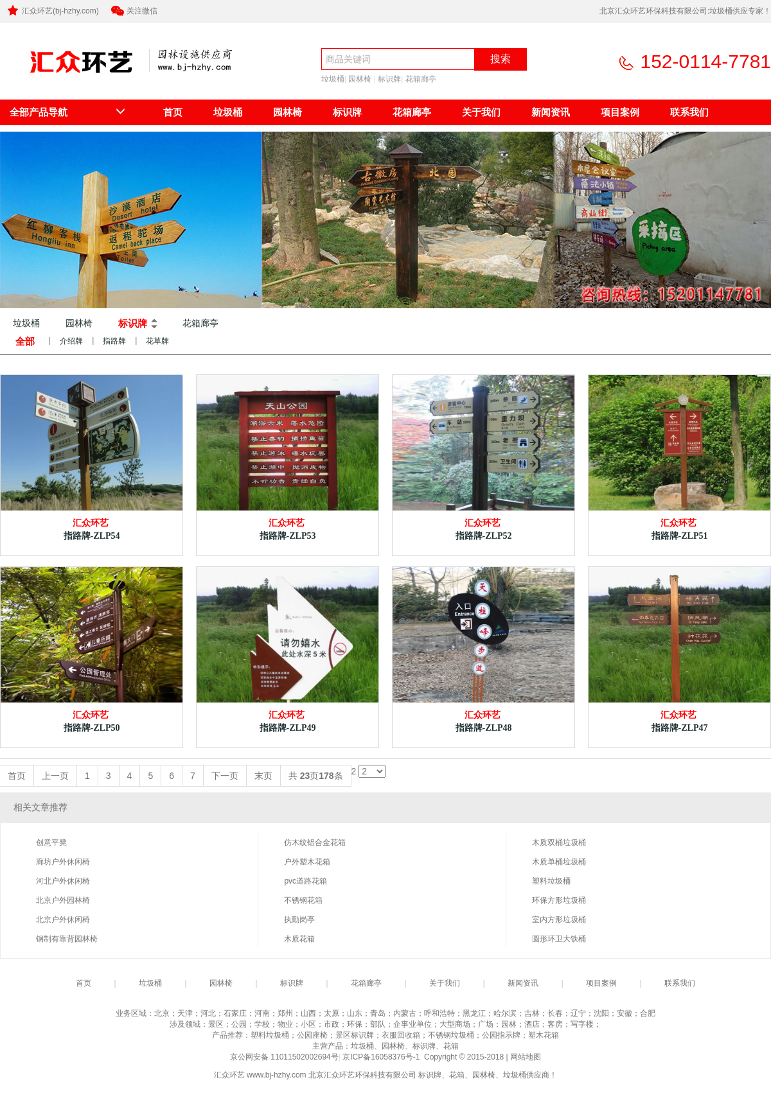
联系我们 (689, 112)
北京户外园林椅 (63, 900)
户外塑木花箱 (307, 861)
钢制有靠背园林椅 (67, 938)
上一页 (55, 776)
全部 (25, 341)
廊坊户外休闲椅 (63, 861)
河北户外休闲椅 (63, 881)
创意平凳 (51, 842)
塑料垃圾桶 (551, 881)
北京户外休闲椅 (63, 919)
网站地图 (525, 1056)
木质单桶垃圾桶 (559, 861)
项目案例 (620, 112)
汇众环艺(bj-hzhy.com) (52, 11)
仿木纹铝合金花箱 (315, 842)
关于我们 (481, 112)
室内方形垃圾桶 (559, 919)
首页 (172, 112)
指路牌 (114, 340)
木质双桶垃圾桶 (559, 842)
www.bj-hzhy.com (276, 1074)
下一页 (224, 776)
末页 (263, 776)
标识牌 (389, 78)
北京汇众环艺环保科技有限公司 (69, 81)
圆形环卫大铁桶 (559, 938)
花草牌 (157, 340)
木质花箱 (299, 938)
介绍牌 (71, 340)
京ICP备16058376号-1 (381, 1056)
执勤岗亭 (299, 919)
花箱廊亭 (420, 78)
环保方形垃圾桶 (559, 900)
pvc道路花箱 (305, 881)
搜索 (500, 58)
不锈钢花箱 (303, 900)
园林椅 (359, 78)
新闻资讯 (550, 112)
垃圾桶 (332, 78)
